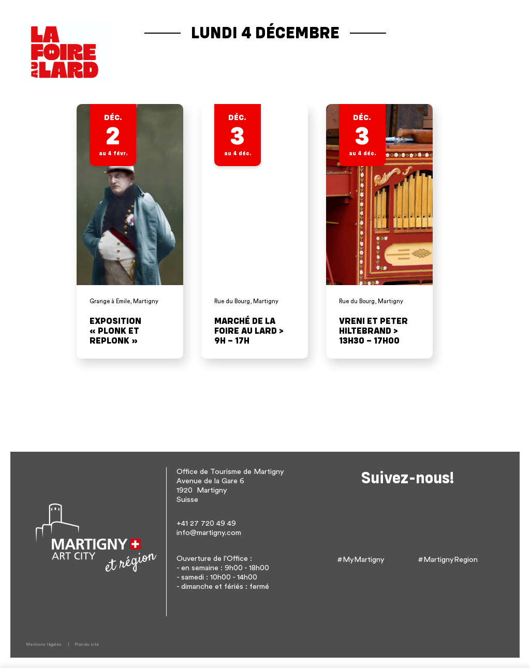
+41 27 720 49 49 (206, 523)
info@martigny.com (208, 533)
